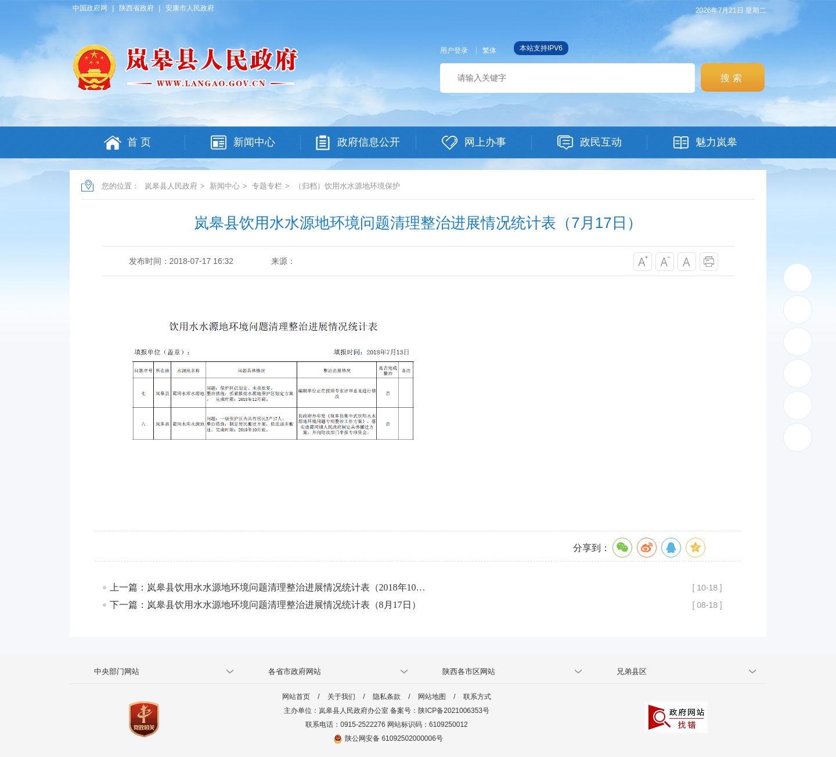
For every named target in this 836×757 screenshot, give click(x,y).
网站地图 (432, 697)
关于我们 (341, 697)
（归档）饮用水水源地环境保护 (347, 186)
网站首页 (296, 697)
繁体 (489, 50)
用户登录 (454, 50)
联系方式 (477, 697)
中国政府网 (90, 8)
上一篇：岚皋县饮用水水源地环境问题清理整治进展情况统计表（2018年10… (268, 587)
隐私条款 (387, 697)
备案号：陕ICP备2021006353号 (439, 711)
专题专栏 (267, 186)
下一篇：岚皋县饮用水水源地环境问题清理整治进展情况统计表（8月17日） (265, 605)
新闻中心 (225, 186)
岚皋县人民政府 (171, 186)
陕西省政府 (136, 8)
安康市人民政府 (189, 8)
